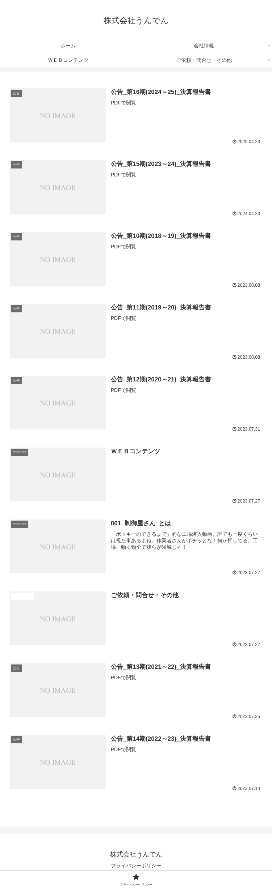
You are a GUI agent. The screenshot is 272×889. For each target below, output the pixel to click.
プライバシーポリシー (136, 866)
